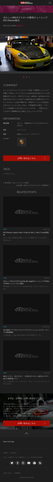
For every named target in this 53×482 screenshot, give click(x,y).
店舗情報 (17, 473)
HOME (5, 453)
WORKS (13, 453)
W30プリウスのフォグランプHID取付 (36, 185)
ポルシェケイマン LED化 (20, 183)
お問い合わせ (7, 473)
